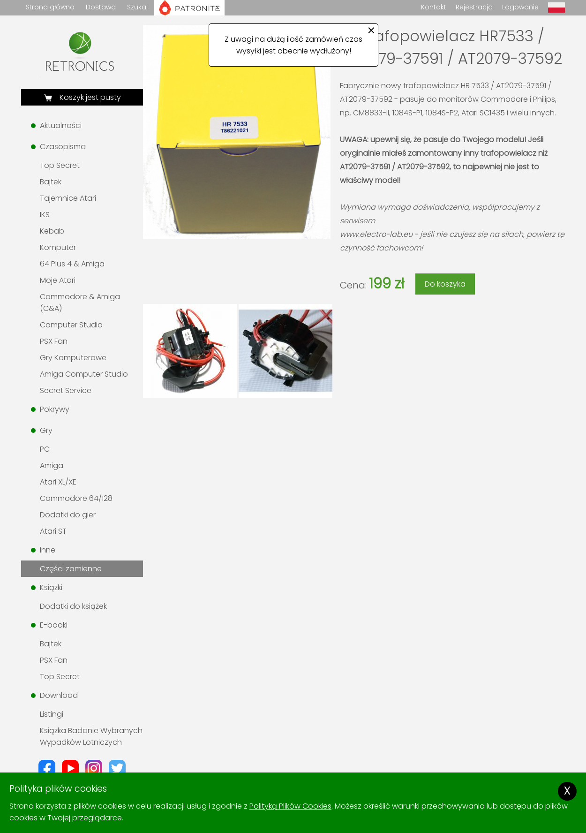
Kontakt (433, 7)
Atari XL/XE (58, 482)
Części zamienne (71, 568)
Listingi (51, 714)
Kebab (52, 231)
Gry (46, 430)
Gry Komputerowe (73, 357)
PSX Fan (54, 341)
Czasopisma (63, 146)
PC (45, 449)
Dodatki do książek (73, 606)
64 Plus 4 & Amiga (72, 263)
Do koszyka (445, 284)
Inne (47, 550)
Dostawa (101, 7)
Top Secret (60, 165)
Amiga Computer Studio (84, 374)
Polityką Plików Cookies (290, 806)
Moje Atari (57, 280)
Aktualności (61, 125)
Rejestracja (474, 7)
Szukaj (137, 7)
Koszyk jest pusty (89, 97)
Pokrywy (54, 409)
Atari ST (53, 531)
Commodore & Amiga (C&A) (80, 302)
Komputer (58, 247)
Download (59, 695)
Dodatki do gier (68, 514)
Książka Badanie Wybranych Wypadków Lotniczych (91, 736)
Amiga (51, 465)
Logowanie (520, 7)
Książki (51, 587)
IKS (45, 214)
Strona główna (50, 7)
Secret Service (65, 390)
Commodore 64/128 (76, 498)
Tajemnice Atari (68, 198)
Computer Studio (71, 324)
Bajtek (50, 181)
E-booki (54, 625)
